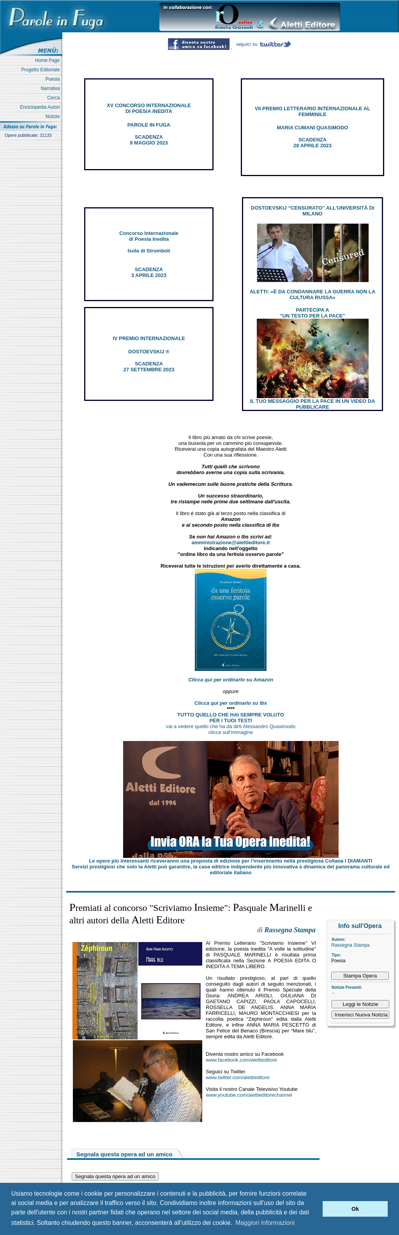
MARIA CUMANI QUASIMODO (312, 128)
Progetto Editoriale (41, 69)
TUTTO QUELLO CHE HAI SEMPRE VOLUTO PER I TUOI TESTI (230, 717)
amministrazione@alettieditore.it (231, 542)
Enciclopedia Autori (41, 107)
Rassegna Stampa (350, 945)
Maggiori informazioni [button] (265, 1222)
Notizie (54, 116)
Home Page (48, 60)
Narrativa (51, 88)
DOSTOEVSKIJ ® (148, 352)
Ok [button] (355, 1209)
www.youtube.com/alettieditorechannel (249, 1095)
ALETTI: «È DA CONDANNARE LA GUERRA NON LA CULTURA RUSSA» (312, 294)
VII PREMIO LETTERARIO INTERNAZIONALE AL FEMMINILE (312, 111)
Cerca (54, 98)
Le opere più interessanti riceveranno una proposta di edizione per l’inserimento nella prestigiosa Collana (230, 861)
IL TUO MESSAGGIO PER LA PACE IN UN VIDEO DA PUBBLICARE (312, 404)
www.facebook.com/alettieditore (241, 1060)
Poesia (54, 79)
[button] (314, 1209)
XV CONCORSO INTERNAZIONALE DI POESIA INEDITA (149, 108)
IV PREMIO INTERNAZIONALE (149, 338)
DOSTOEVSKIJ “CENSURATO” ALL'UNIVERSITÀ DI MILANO (312, 211)
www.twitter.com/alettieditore (238, 1077)
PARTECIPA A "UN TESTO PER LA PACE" (312, 313)
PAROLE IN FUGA (148, 125)
